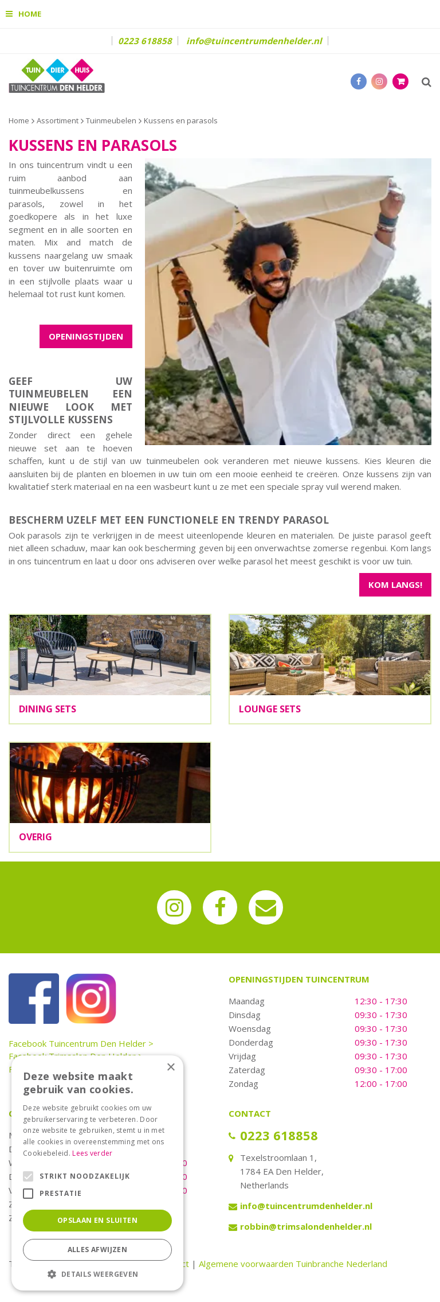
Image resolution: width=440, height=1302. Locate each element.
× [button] (170, 1067)
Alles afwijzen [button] (98, 1249)
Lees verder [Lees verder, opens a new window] (92, 1153)
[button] (97, 1273)
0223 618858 (145, 40)
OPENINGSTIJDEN (86, 336)
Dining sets (47, 709)
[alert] (97, 1173)
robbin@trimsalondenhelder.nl (306, 1226)
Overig (35, 837)
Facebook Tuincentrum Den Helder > (81, 1043)
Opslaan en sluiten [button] (97, 1220)
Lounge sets (270, 709)
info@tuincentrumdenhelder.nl (254, 40)
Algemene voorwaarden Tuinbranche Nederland (293, 1263)
